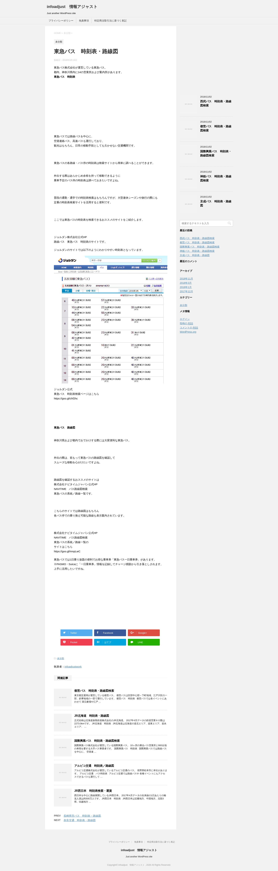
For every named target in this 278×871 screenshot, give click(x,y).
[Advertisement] (110, 109)
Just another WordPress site (139, 856)
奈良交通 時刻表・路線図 (80, 820)
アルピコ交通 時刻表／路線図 (94, 765)
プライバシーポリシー (61, 20)
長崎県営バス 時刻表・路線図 (82, 815)
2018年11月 (186, 278)
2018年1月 (186, 287)
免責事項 (84, 20)
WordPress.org (188, 331)
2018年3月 (186, 282)
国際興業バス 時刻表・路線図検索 (97, 740)
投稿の (186, 323)
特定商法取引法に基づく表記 (110, 20)
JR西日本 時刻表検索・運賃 (93, 790)
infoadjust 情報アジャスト (72, 6)
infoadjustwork (73, 666)
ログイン (185, 319)
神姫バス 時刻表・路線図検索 (197, 251)
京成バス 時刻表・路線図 (195, 255)
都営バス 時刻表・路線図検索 (94, 690)
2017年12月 (186, 291)
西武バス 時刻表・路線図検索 (197, 238)
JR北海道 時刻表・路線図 (91, 715)
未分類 (60, 658)
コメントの (189, 327)
